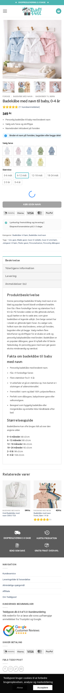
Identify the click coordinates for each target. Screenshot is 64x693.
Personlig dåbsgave (51, 243)
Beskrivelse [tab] (12, 260)
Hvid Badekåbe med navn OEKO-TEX (11, 514)
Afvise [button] (20, 687)
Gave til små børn (49, 240)
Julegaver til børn (10, 243)
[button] (5, 11)
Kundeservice (9, 573)
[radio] (7, 150)
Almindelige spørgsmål (14, 585)
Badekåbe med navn (22, 96)
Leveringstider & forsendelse (16, 579)
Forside (6, 96)
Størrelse (7, 170)
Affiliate (6, 591)
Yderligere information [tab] (19, 268)
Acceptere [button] (42, 687)
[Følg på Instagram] (10, 669)
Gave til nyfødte (34, 240)
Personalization (35, 243)
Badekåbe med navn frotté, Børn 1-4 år (42, 514)
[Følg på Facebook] (5, 669)
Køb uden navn (32, 204)
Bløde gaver (22, 240)
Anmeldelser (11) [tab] (15, 283)
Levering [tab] (10, 276)
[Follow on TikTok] (15, 669)
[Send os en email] (21, 669)
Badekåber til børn (45, 96)
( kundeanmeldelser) (29, 107)
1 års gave (12, 240)
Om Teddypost (10, 597)
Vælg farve (8, 143)
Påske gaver (23, 243)
